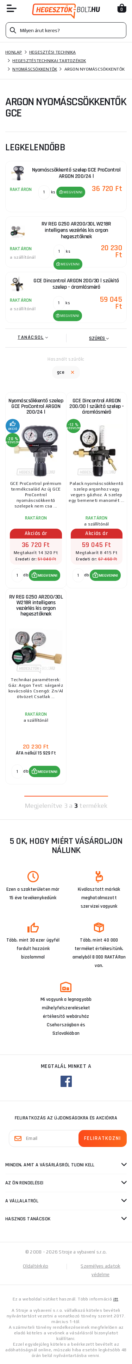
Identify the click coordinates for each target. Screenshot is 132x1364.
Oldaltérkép (35, 1266)
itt (115, 1299)
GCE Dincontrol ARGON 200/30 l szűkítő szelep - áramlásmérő (96, 406)
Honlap (13, 52)
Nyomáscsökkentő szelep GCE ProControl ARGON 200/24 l (35, 406)
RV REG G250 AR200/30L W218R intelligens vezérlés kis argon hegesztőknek (36, 605)
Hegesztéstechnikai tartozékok (49, 60)
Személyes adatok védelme (100, 1270)
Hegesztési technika (52, 52)
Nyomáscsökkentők (34, 69)
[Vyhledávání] (66, 30)
